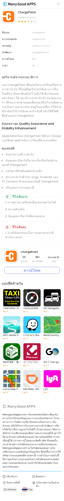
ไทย (27, 489)
